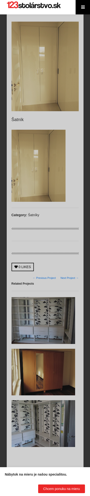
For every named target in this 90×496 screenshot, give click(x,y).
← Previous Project (44, 277)
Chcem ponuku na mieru (61, 489)
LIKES (22, 267)
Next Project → (69, 277)
